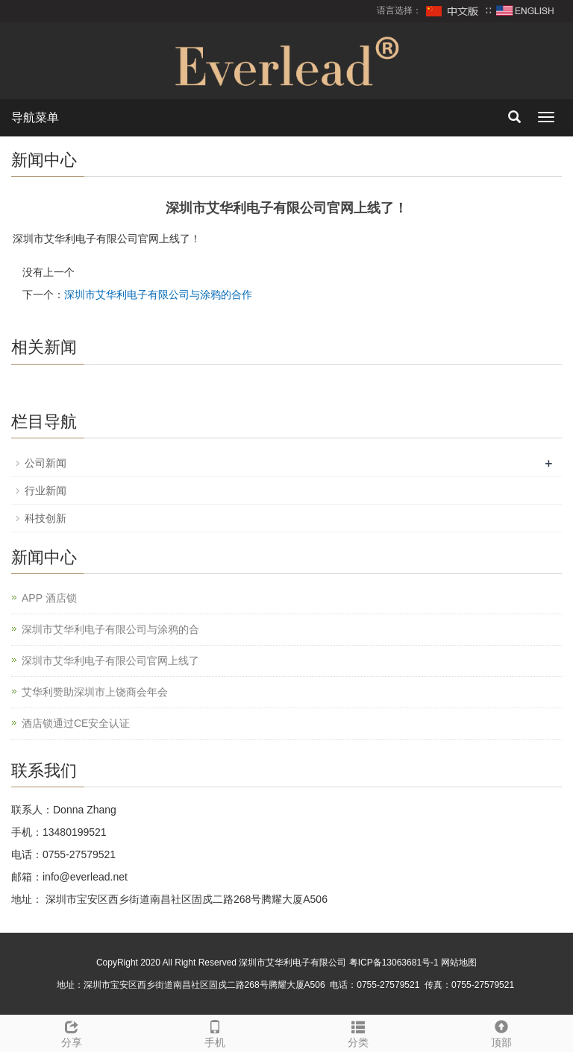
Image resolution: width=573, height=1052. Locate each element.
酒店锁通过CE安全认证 (76, 723)
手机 (214, 1031)
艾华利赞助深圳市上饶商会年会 (95, 692)
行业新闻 (45, 491)
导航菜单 (35, 117)
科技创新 (45, 518)
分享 (71, 1031)
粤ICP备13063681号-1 (394, 962)
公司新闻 (45, 463)
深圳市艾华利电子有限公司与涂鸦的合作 (158, 294)
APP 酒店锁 (49, 598)
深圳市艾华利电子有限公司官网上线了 (110, 661)
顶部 (501, 1031)
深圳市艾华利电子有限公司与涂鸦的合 (110, 629)
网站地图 (459, 962)
